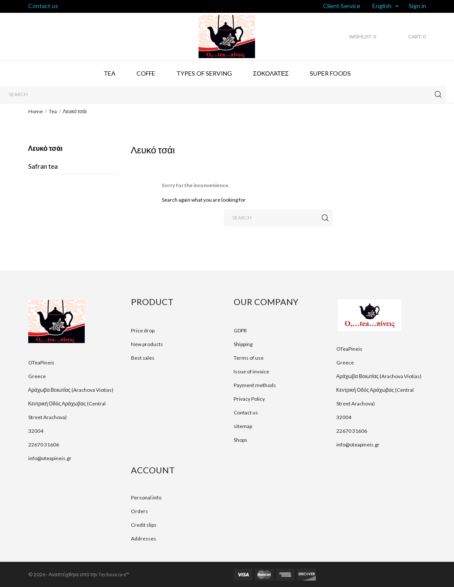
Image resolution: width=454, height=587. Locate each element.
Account (153, 470)
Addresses (143, 538)
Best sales (142, 358)
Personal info (146, 497)
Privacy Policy (249, 399)
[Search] (223, 94)
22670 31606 (43, 444)
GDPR (240, 330)
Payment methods (255, 385)
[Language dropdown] (385, 6)
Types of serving (204, 73)
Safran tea (43, 166)
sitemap (243, 426)
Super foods (330, 73)
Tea (110, 73)
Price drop (142, 330)
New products (147, 344)
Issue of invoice (251, 371)
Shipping (243, 344)
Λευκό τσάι (45, 148)
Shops (240, 440)
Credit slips (144, 525)
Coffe (145, 73)
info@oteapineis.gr (49, 458)
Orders (139, 511)
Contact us (43, 5)
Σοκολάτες (270, 73)
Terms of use (249, 358)
